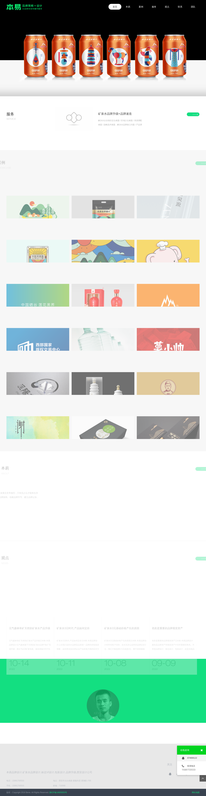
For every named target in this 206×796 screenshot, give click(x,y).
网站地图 (196, 792)
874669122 (189, 758)
